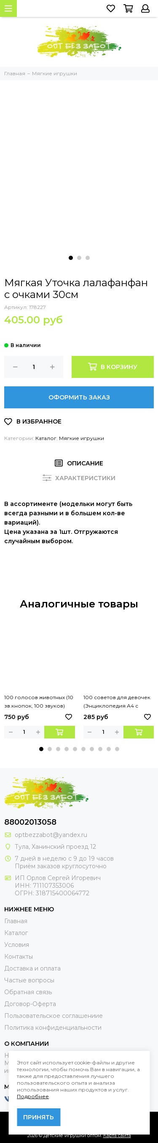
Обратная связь (28, 992)
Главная (15, 921)
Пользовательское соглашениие (53, 1016)
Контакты (18, 956)
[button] (71, 258)
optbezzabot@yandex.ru (51, 835)
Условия (16, 945)
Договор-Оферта (30, 1004)
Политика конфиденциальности (53, 1027)
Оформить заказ (79, 397)
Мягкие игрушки (81, 438)
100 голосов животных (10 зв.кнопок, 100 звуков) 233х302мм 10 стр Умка (38, 702)
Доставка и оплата (32, 968)
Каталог (45, 438)
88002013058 (30, 822)
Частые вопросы (29, 980)
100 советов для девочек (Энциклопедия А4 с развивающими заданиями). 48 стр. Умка (116, 702)
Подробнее (33, 1096)
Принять (38, 1117)
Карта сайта (117, 1135)
